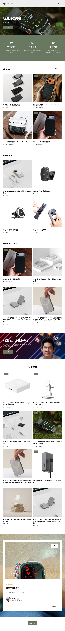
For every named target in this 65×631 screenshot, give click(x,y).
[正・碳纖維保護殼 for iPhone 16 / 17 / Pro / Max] (47, 88)
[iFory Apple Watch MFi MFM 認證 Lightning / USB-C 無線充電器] (17, 386)
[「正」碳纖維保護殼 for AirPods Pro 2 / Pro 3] (17, 125)
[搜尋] (55, 3)
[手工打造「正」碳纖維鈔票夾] (17, 88)
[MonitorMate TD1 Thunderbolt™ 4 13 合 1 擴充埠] (47, 463)
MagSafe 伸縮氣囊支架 (39, 230)
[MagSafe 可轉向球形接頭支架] (47, 174)
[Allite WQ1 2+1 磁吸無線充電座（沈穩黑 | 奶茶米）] (17, 425)
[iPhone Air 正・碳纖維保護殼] (47, 125)
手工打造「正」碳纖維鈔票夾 (11, 105)
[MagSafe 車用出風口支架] (17, 213)
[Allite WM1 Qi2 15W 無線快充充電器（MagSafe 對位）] (17, 174)
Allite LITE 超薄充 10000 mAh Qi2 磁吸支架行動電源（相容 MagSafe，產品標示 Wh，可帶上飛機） (17, 319)
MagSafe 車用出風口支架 (10, 230)
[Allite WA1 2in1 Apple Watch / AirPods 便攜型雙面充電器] (17, 502)
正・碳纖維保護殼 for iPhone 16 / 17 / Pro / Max (47, 105)
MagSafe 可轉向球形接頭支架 (41, 191)
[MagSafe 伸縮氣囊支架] (47, 213)
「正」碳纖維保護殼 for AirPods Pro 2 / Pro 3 (16, 142)
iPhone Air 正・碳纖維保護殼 (41, 142)
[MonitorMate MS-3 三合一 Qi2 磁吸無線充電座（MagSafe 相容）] (47, 386)
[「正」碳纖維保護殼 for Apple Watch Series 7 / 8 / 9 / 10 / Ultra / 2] (47, 425)
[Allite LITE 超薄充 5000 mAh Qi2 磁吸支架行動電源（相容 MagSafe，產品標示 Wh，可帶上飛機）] (47, 301)
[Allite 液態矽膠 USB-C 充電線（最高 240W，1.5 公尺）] (47, 262)
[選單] (61, 3)
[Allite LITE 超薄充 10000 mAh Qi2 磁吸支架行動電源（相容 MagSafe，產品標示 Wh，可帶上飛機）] (17, 301)
